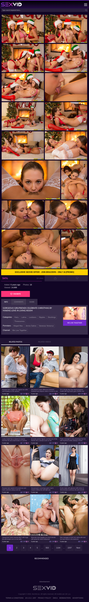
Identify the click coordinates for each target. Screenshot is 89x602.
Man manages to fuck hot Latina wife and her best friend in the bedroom (72, 538)
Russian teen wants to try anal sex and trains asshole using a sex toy (14, 489)
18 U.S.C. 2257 (30, 598)
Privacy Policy (44, 598)
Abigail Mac (18, 326)
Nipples (42, 317)
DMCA (55, 598)
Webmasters (65, 598)
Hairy (16, 317)
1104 (58, 548)
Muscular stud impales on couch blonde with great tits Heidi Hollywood (43, 538)
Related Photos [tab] (15, 342)
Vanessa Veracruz (46, 326)
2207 (70, 548)
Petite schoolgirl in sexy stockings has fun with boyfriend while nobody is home (73, 439)
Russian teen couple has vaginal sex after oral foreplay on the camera (15, 390)
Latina (23, 317)
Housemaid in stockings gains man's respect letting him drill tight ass (42, 489)
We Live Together (19, 330)
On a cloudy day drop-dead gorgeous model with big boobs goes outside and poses (72, 390)
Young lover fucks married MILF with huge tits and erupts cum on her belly (15, 538)
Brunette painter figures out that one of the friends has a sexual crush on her (44, 439)
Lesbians (32, 317)
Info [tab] (6, 302)
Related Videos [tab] (44, 342)
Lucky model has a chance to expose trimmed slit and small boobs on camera (14, 439)
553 (47, 548)
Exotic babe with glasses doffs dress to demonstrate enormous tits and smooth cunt (72, 489)
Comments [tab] (18, 302)
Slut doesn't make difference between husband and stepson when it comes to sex (44, 390)
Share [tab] (31, 302)
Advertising (77, 598)
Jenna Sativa (30, 326)
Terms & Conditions (15, 598)
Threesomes (19, 321)
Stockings (52, 317)
